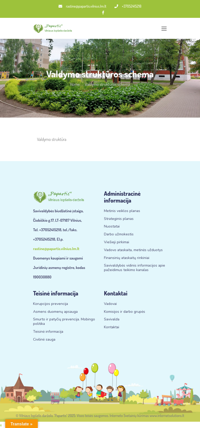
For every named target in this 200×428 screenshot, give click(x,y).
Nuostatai (112, 226)
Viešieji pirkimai (116, 242)
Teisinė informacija (48, 332)
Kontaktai (111, 327)
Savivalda (111, 319)
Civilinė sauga (44, 339)
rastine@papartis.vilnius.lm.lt (82, 6)
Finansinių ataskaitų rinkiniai (126, 258)
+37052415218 (127, 6)
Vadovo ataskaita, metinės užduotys (133, 250)
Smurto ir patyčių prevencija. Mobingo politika (64, 321)
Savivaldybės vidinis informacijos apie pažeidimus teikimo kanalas (134, 267)
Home (75, 84)
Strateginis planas (119, 219)
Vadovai (110, 304)
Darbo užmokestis (119, 234)
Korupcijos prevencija (50, 304)
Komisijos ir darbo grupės (124, 312)
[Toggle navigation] (164, 28)
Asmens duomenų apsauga (55, 312)
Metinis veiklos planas (122, 211)
